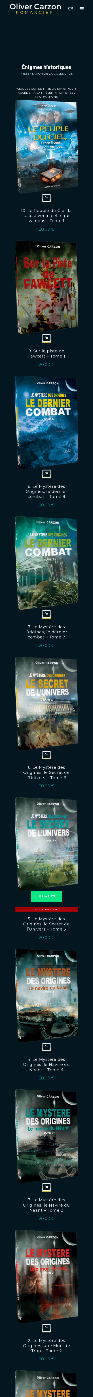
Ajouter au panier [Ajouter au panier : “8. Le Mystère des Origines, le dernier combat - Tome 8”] (46, 474)
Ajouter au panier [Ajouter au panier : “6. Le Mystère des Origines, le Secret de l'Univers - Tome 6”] (46, 755)
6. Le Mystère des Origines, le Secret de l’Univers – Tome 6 (46, 772)
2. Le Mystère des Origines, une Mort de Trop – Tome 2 (46, 1345)
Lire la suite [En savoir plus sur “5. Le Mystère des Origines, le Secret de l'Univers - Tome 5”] (46, 896)
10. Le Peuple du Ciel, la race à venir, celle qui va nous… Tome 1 (46, 215)
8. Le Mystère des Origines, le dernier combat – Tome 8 (46, 491)
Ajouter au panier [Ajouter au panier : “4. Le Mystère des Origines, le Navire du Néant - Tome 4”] (46, 1047)
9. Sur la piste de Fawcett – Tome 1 (46, 354)
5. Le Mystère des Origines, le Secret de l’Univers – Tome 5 (46, 924)
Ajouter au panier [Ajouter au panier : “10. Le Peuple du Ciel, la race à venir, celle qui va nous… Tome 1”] (46, 198)
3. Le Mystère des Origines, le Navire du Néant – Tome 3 (46, 1205)
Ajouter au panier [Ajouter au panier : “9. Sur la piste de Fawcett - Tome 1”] (46, 338)
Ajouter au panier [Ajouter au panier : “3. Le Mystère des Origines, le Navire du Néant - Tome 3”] (46, 1187)
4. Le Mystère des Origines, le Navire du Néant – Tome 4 (46, 1064)
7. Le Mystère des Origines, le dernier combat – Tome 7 (46, 632)
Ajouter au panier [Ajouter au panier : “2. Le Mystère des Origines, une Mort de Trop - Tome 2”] (46, 1328)
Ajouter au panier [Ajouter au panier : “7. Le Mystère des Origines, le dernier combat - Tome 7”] (46, 614)
